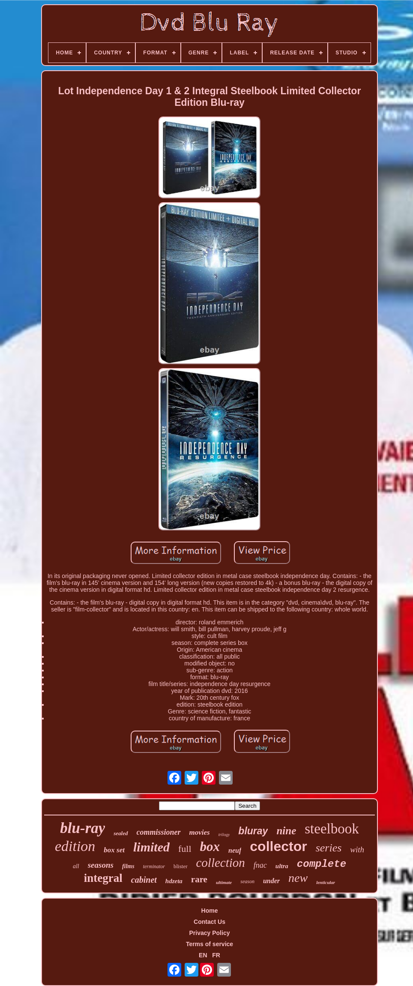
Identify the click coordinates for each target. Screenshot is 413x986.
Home (209, 910)
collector (278, 846)
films (128, 866)
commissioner (159, 832)
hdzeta (174, 881)
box (210, 846)
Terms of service (209, 944)
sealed (121, 833)
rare (199, 879)
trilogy (224, 834)
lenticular (325, 882)
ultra (281, 866)
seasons (101, 864)
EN (203, 955)
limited (151, 847)
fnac (260, 865)
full (185, 848)
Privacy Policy (209, 932)
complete (321, 864)
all (76, 866)
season (247, 881)
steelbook (332, 828)
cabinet (144, 879)
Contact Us (209, 921)
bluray (253, 830)
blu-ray (82, 828)
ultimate (224, 882)
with (357, 849)
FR (216, 955)
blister (181, 866)
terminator (154, 866)
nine (286, 830)
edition (75, 846)
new (298, 877)
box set (114, 850)
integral (103, 878)
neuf (234, 850)
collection (220, 862)
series (329, 848)
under (271, 880)
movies (199, 832)
